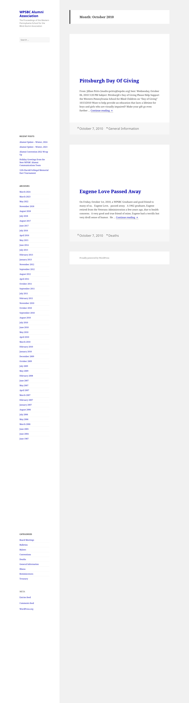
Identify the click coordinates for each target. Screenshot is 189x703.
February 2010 (26, 346)
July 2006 (24, 414)
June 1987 (24, 438)
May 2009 (24, 371)
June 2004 (24, 434)
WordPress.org (26, 609)
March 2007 (25, 395)
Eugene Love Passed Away (110, 191)
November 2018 (27, 206)
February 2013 (26, 254)
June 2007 (24, 380)
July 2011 (24, 293)
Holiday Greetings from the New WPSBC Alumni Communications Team (32, 162)
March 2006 (25, 424)
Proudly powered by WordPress (94, 258)
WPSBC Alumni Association (32, 14)
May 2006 (24, 419)
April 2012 (24, 279)
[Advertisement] (35, 88)
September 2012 (27, 269)
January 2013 (26, 259)
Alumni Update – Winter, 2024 (33, 142)
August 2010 (25, 317)
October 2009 (26, 361)
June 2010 (24, 327)
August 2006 (25, 409)
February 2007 (26, 400)
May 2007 (24, 385)
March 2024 (25, 191)
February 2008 (26, 375)
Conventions (25, 554)
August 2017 (25, 221)
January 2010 (26, 351)
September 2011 (27, 288)
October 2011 (26, 283)
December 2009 (27, 356)
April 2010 (24, 337)
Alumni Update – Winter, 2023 (33, 147)
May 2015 (24, 240)
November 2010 (27, 303)
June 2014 (24, 245)
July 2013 (24, 250)
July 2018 (24, 216)
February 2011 (26, 298)
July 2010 (24, 322)
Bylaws (23, 549)
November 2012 (27, 264)
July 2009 (24, 366)
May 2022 (24, 201)
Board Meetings (27, 540)
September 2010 (27, 313)
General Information (29, 564)
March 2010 (25, 342)
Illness (22, 569)
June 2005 (24, 429)
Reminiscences (26, 574)
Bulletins (24, 544)
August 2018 (25, 211)
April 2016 (24, 235)
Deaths (23, 559)
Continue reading (102, 110)
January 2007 (26, 404)
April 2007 (24, 390)
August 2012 (25, 274)
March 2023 (25, 196)
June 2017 (24, 225)
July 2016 (24, 230)
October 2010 (26, 308)
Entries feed (25, 597)
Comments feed (27, 603)
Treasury (24, 578)
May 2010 (24, 332)
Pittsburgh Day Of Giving (109, 80)
